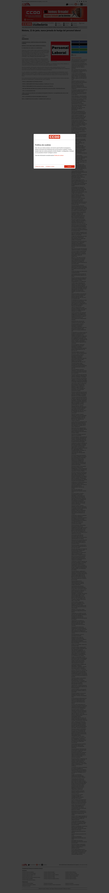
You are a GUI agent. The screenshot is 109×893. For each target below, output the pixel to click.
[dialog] (54, 151)
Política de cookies (59, 155)
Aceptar (69, 166)
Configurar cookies (50, 166)
